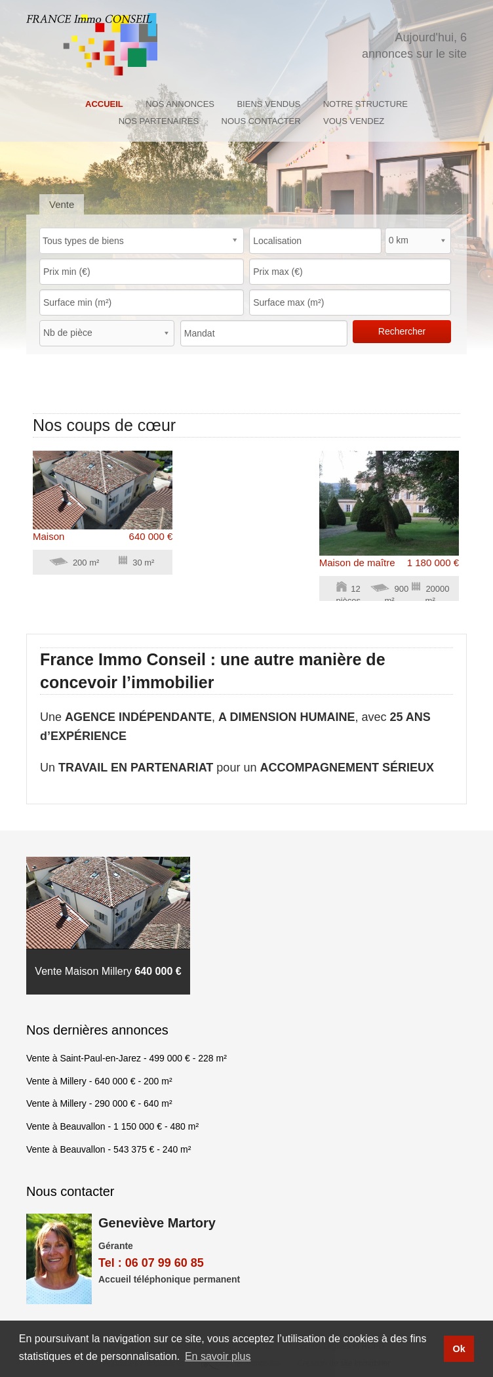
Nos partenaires (159, 121)
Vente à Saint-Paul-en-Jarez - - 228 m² (126, 1058)
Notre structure (365, 104)
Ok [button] (458, 1349)
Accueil (104, 104)
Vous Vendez (353, 121)
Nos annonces (180, 104)
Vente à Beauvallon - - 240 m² (108, 1149)
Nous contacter (261, 121)
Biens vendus (268, 104)
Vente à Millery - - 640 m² (99, 1103)
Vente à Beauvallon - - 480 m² (112, 1126)
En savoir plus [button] (218, 1356)
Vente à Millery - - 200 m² (99, 1081)
